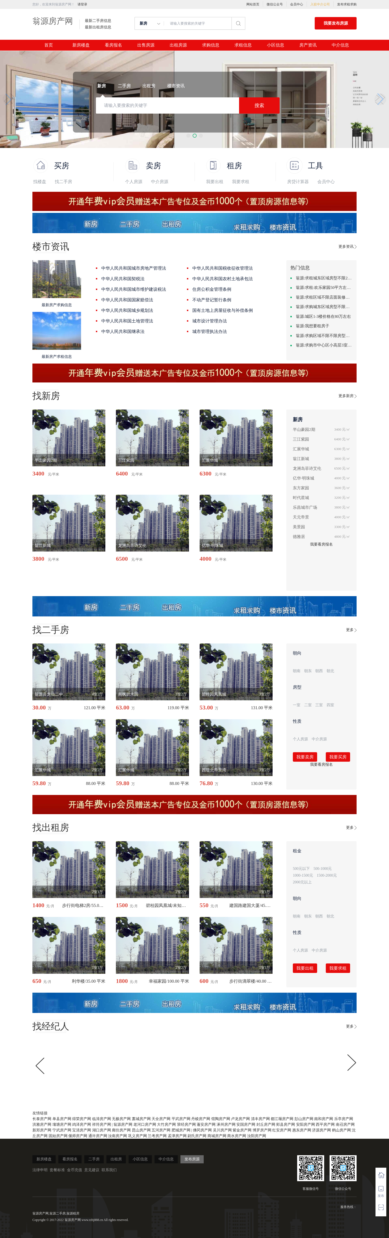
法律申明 (40, 1170)
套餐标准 (57, 1170)
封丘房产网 (265, 1125)
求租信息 (243, 45)
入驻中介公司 (320, 4)
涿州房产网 (226, 1125)
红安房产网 (281, 1130)
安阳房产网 (305, 1125)
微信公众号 (275, 4)
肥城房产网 (181, 1130)
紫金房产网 (242, 1130)
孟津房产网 (177, 1136)
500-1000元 (323, 869)
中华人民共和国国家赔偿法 (127, 300)
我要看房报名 (321, 544)
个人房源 (133, 181)
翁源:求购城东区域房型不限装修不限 (324, 307)
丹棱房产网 (200, 1119)
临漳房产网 (101, 1119)
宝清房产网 (81, 1130)
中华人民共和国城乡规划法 (127, 310)
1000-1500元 (303, 875)
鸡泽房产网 (81, 1125)
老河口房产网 (144, 1125)
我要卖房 (305, 757)
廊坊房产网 (121, 1130)
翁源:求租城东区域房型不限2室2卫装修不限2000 (324, 278)
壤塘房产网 (61, 1125)
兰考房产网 (157, 1136)
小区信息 (275, 45)
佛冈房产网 (202, 1130)
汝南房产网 (117, 1136)
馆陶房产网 (220, 1119)
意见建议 (91, 1170)
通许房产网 (97, 1136)
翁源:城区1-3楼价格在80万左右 (323, 316)
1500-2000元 (327, 875)
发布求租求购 (347, 4)
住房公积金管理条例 (211, 289)
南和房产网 (323, 1119)
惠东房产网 (301, 1130)
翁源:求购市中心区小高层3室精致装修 (324, 345)
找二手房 (63, 181)
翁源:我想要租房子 (312, 326)
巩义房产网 (137, 1136)
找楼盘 (39, 181)
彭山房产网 (303, 1119)
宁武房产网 (61, 1130)
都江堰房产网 (282, 1119)
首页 (48, 45)
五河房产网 (161, 1130)
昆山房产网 (141, 1130)
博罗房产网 (262, 1130)
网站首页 (252, 4)
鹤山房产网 (341, 1130)
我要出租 (214, 181)
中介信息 (340, 45)
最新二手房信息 (98, 21)
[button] (188, 136)
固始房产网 (58, 1136)
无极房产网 (121, 1119)
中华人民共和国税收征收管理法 (222, 268)
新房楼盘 (81, 45)
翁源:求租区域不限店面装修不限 (324, 297)
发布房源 (192, 1159)
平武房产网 (181, 1119)
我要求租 (240, 181)
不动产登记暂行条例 (211, 300)
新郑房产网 (41, 1130)
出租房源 (178, 45)
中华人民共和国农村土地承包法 (222, 278)
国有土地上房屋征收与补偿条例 (222, 310)
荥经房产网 (186, 1125)
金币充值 (74, 1170)
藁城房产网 (141, 1119)
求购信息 (210, 45)
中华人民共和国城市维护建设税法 (133, 289)
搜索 (259, 105)
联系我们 (109, 1170)
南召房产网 (345, 1125)
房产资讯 (308, 45)
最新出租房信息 (98, 27)
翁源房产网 (52, 20)
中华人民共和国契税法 (123, 278)
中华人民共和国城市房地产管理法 (133, 268)
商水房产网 (236, 1136)
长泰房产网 (41, 1119)
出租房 (116, 1159)
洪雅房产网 (41, 1125)
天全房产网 (161, 1119)
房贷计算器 (298, 181)
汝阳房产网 (256, 1136)
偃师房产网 (77, 1136)
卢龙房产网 (240, 1119)
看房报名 (113, 45)
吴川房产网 (222, 1130)
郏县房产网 (285, 1125)
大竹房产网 (166, 1125)
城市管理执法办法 (209, 331)
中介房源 (159, 181)
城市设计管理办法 (209, 321)
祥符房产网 (101, 1125)
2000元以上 (302, 882)
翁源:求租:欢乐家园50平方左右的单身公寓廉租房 (324, 287)
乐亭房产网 (343, 1119)
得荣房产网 (81, 1119)
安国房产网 (245, 1125)
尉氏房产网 (196, 1136)
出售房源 (146, 45)
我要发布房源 (336, 23)
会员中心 (296, 4)
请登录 (82, 4)
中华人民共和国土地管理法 (127, 321)
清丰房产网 (260, 1119)
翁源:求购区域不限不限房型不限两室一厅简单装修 (324, 336)
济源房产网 (321, 1130)
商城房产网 (216, 1136)
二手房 (94, 1159)
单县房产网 (61, 1119)
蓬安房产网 (206, 1125)
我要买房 (338, 757)
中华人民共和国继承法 (123, 331)
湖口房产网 (101, 1130)
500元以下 (301, 869)
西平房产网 (325, 1125)
